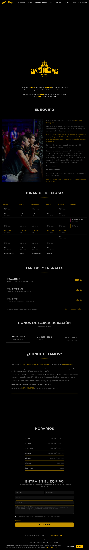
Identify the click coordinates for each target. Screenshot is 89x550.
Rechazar (70, 546)
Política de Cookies (54, 542)
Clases (30, 2)
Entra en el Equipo (80, 2)
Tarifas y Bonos (41, 2)
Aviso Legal (33, 542)
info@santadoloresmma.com (56, 535)
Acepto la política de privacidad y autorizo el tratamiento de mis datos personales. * (38, 517)
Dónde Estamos (55, 2)
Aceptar (79, 546)
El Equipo (21, 2)
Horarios (67, 2)
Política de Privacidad (42, 542)
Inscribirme (44, 526)
